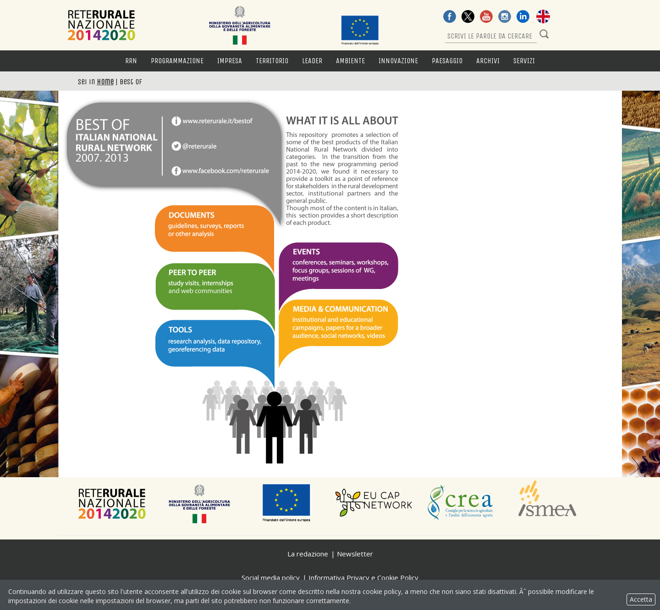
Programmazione (177, 60)
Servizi (524, 60)
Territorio (272, 60)
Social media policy (271, 577)
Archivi (488, 60)
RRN (131, 60)
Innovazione (398, 60)
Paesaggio (447, 60)
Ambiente (350, 60)
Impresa (229, 60)
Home (105, 81)
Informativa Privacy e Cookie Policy (363, 577)
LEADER (312, 60)
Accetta (641, 599)
